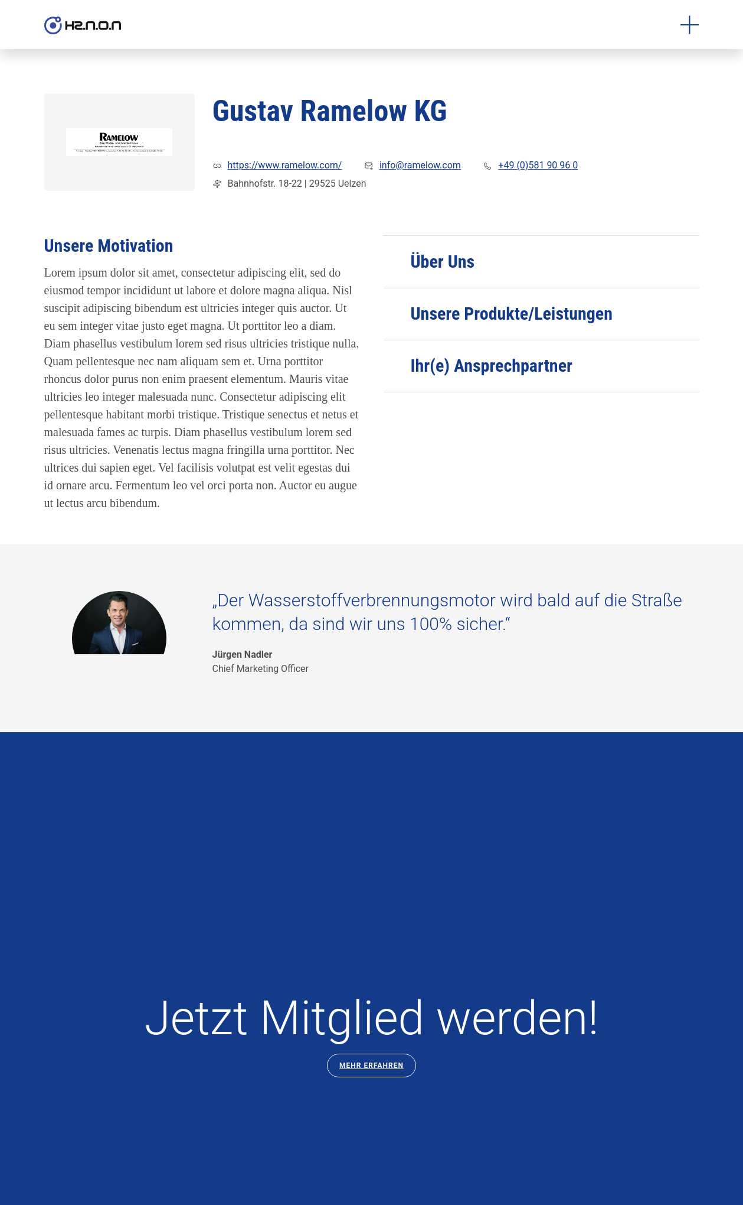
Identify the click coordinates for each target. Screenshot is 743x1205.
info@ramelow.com (420, 165)
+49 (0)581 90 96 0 (538, 165)
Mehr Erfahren (371, 1065)
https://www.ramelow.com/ (285, 165)
